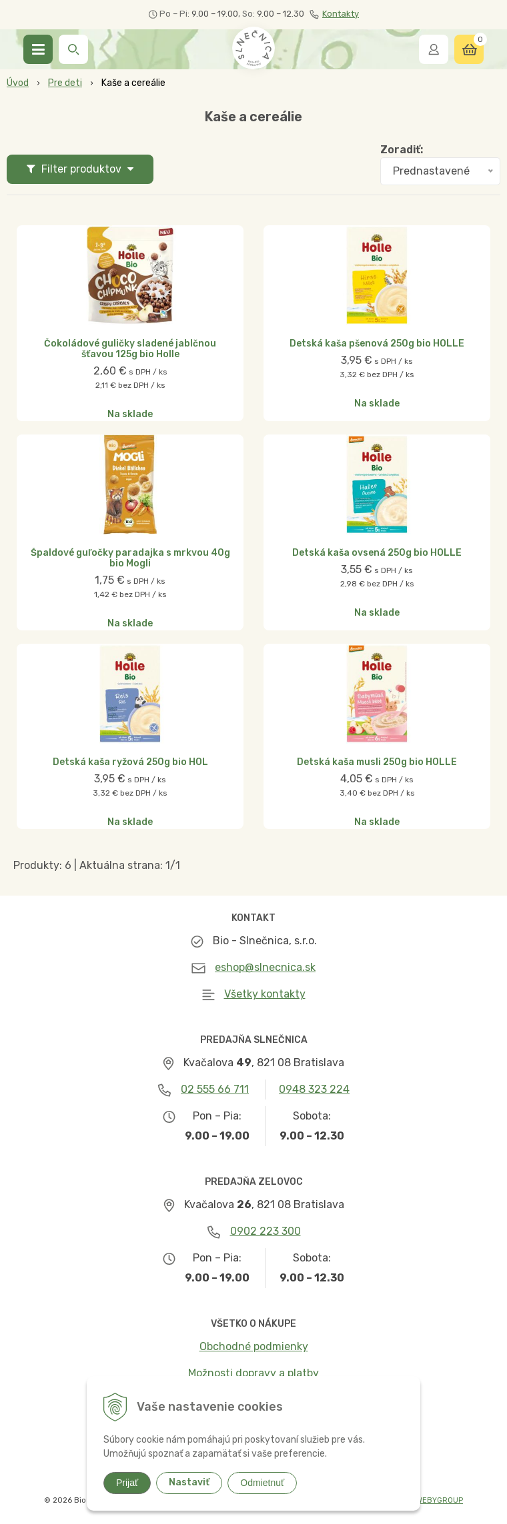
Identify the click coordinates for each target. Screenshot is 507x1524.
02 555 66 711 (215, 1089)
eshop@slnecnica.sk (265, 967)
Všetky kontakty (265, 994)
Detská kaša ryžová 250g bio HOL (130, 762)
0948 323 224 (314, 1089)
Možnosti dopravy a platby (253, 1373)
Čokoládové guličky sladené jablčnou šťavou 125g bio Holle (130, 349)
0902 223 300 (265, 1231)
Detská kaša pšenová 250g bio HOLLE (377, 344)
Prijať (127, 1482)
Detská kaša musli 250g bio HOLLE (377, 762)
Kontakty (334, 14)
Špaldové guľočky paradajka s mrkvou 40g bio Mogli (130, 558)
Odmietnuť (262, 1482)
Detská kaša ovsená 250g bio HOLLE (377, 553)
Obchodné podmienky (253, 1346)
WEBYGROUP (439, 1500)
